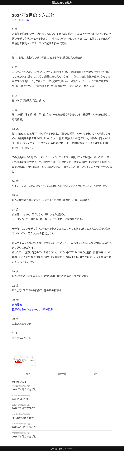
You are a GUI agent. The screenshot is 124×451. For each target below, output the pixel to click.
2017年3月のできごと (24, 427)
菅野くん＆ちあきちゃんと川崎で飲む (32, 309)
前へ (28, 373)
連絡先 (61, 449)
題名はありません (62, 2)
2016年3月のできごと (24, 436)
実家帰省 (17, 304)
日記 (27, 20)
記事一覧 (62, 373)
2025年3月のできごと (24, 389)
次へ (96, 373)
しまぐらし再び (20, 399)
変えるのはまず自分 (23, 417)
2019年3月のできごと (24, 408)
